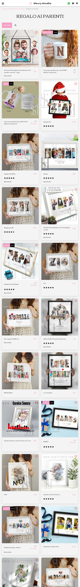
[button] (68, 3)
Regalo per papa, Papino (12, 547)
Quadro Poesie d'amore (51, 494)
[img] (20, 317)
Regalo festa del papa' (11, 284)
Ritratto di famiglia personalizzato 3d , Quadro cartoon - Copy (17, 71)
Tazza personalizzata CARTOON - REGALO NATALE (16, 122)
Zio (44, 283)
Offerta (5, 83)
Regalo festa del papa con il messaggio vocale (56, 228)
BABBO (45, 441)
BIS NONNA (8, 393)
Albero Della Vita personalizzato (54, 339)
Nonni (45, 174)
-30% (55, 32)
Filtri (7, 25)
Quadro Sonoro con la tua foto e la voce (17, 441)
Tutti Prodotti (19, 8)
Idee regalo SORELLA (11, 339)
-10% (11, 83)
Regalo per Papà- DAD (51, 546)
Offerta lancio (47, 32)
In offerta (6, 245)
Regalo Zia (47, 122)
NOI (5, 494)
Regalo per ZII (8, 228)
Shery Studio (7, 75)
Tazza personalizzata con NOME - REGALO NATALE (55, 71)
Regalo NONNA (9, 174)
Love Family (47, 393)
